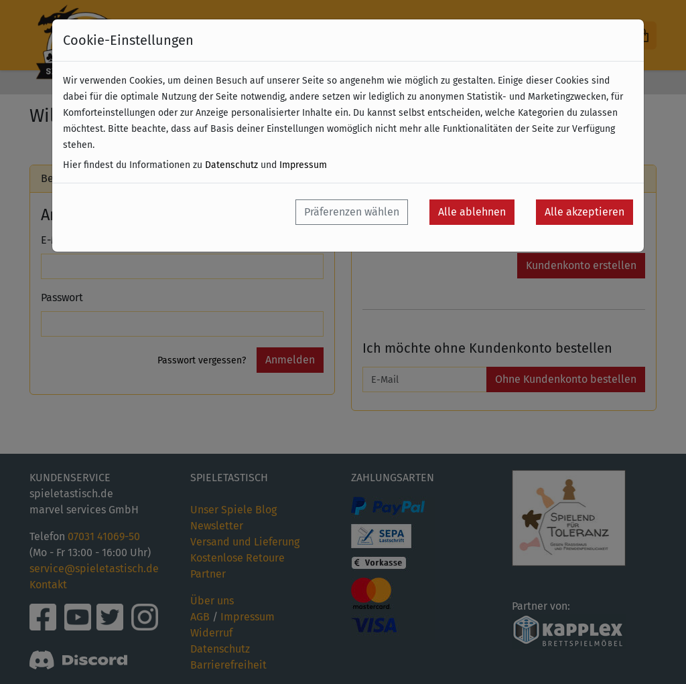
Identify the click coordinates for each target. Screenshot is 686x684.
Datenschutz (231, 165)
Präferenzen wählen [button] (351, 211)
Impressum (303, 165)
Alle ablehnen (472, 211)
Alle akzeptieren (584, 211)
